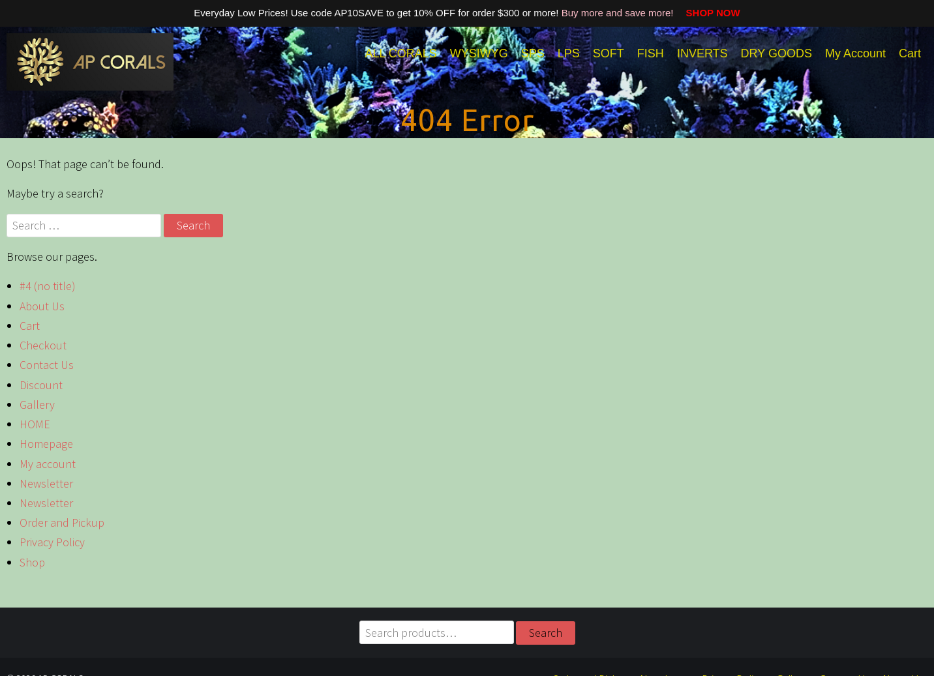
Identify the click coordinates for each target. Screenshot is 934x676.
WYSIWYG (479, 53)
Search (545, 632)
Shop (32, 562)
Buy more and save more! (619, 12)
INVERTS (702, 53)
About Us (42, 306)
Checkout (43, 345)
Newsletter (46, 483)
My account (48, 463)
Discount (41, 384)
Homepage (46, 443)
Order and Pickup (62, 522)
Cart (910, 53)
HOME (35, 424)
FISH (650, 53)
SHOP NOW (708, 12)
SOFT (608, 53)
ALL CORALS (400, 53)
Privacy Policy (52, 542)
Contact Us (47, 364)
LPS (569, 53)
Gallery (37, 404)
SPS (533, 53)
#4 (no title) (48, 285)
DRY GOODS (776, 53)
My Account (855, 53)
